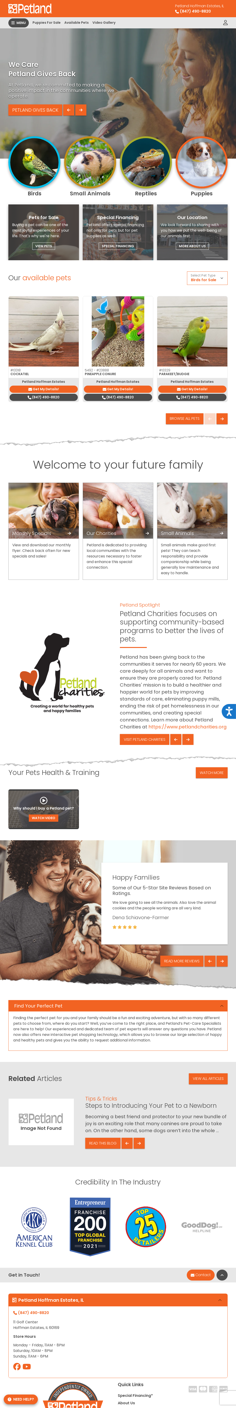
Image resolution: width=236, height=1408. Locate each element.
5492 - (97, 370)
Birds (34, 193)
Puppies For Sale (47, 22)
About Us (126, 1403)
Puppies (202, 193)
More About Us (192, 246)
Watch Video (43, 818)
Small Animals (90, 193)
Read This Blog (103, 1143)
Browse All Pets (185, 418)
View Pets (43, 246)
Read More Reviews (182, 961)
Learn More (18, 117)
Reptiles (146, 193)
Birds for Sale (203, 280)
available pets (47, 278)
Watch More (212, 772)
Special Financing (118, 246)
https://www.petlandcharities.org (187, 727)
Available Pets (76, 22)
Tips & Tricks (101, 1098)
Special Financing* (135, 1395)
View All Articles (208, 1078)
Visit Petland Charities (144, 739)
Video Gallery (103, 22)
